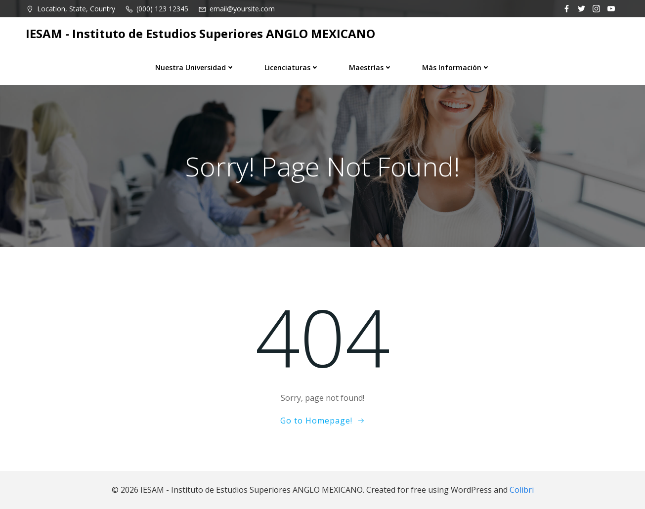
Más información (456, 67)
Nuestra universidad (195, 67)
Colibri (522, 489)
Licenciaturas (291, 67)
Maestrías (370, 67)
